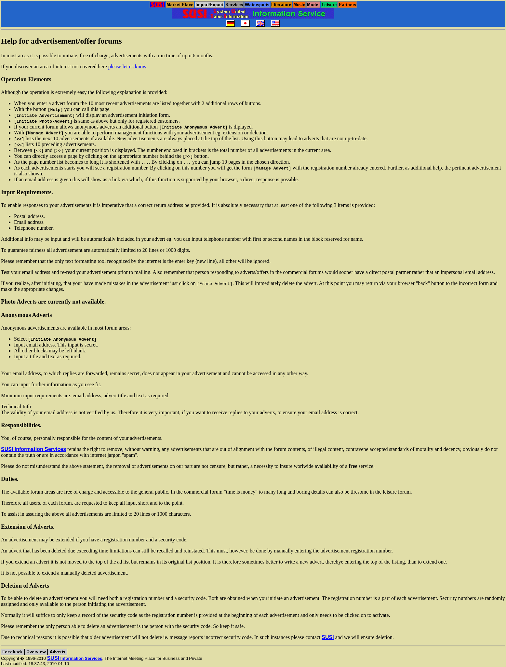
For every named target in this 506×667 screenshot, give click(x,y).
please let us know (127, 66)
